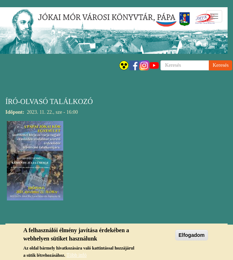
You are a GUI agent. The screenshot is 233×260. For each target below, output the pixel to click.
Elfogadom (191, 237)
